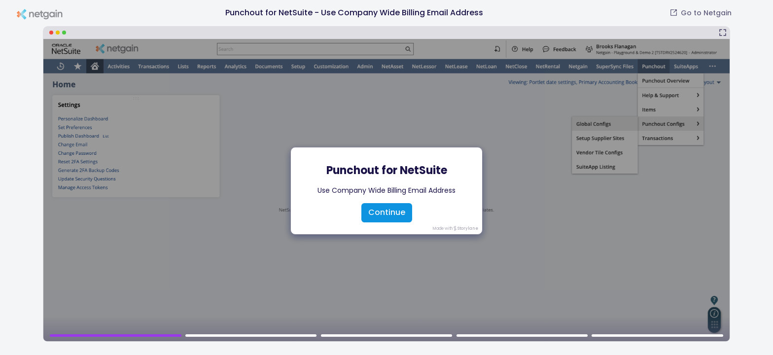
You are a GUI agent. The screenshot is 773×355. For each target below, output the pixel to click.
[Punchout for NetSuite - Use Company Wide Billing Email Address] (386, 184)
